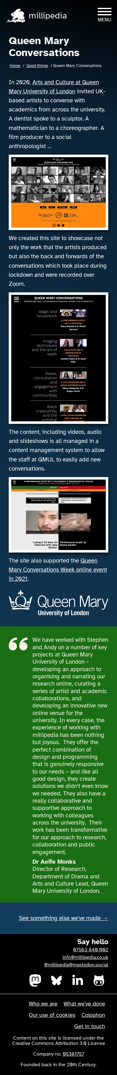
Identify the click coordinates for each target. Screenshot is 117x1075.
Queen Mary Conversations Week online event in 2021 (58, 570)
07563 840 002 (90, 950)
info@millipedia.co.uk (85, 957)
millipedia (48, 15)
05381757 (73, 1054)
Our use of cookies (52, 1014)
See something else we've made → (63, 918)
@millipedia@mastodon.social (76, 965)
